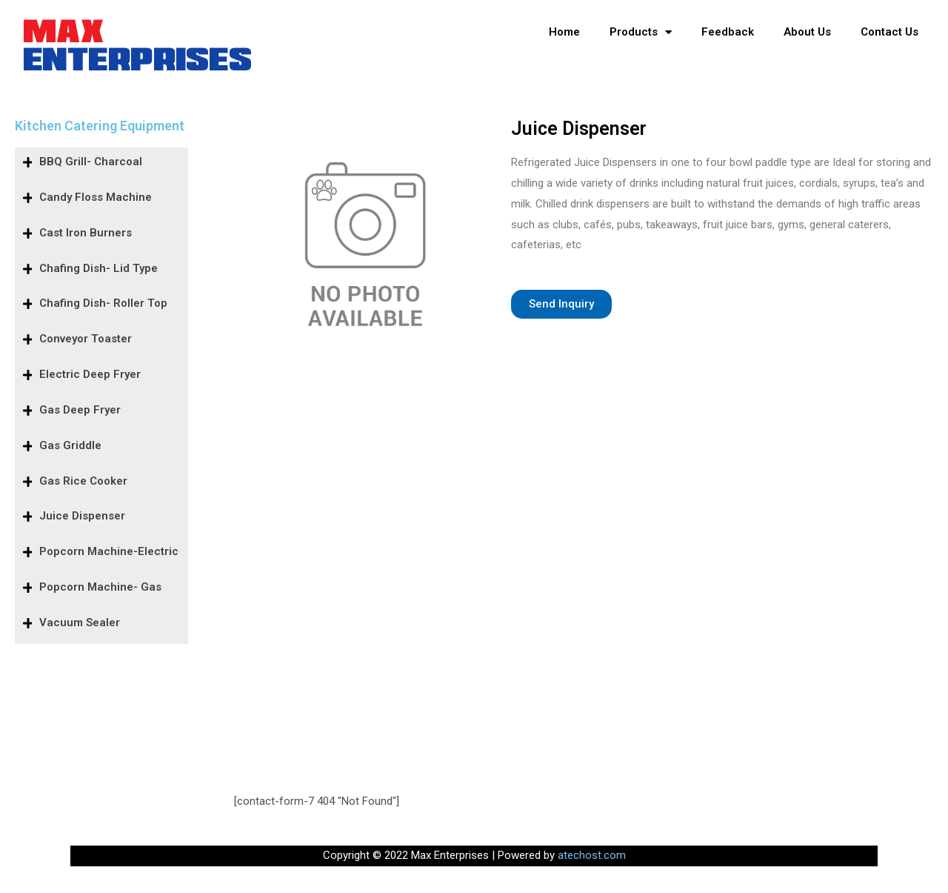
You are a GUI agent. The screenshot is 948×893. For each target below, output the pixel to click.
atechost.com (592, 855)
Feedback (727, 32)
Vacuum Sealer (79, 622)
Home (564, 32)
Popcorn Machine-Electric (108, 551)
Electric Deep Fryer (90, 374)
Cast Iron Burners (85, 232)
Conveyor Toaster (85, 338)
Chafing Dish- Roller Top (103, 303)
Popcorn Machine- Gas (100, 587)
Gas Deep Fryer (80, 409)
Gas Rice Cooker (83, 481)
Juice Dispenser (82, 515)
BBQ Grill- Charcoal (90, 161)
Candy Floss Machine (95, 197)
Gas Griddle (70, 445)
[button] (561, 304)
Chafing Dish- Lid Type (98, 268)
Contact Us (889, 32)
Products (641, 32)
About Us (807, 32)
